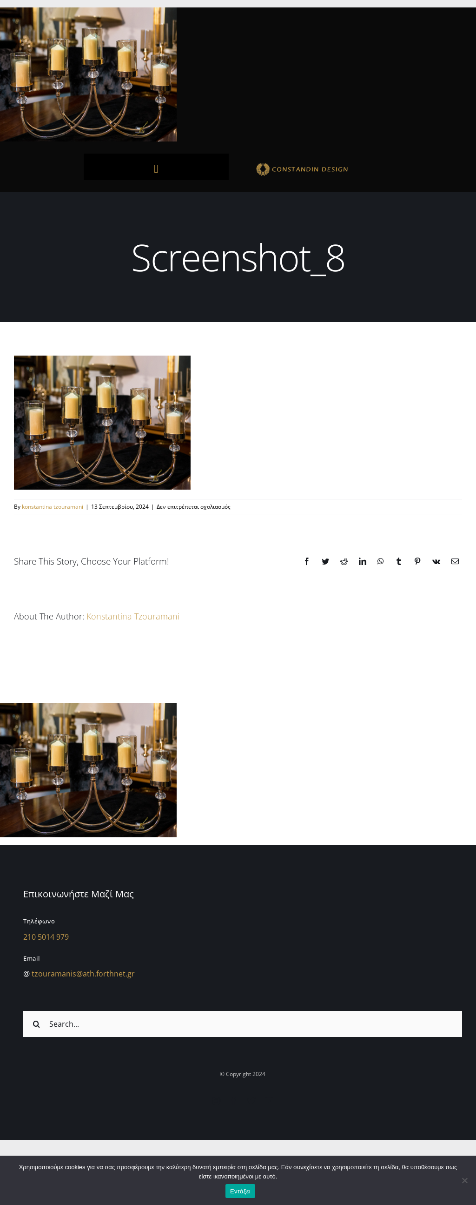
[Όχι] (464, 1180)
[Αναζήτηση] (36, 1024)
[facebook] (234, 1101)
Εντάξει (240, 1191)
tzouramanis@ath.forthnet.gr (83, 974)
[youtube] (269, 1101)
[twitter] (251, 1101)
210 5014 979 (46, 937)
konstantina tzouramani (52, 507)
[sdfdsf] (319, 164)
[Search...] (242, 1024)
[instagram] (216, 1101)
